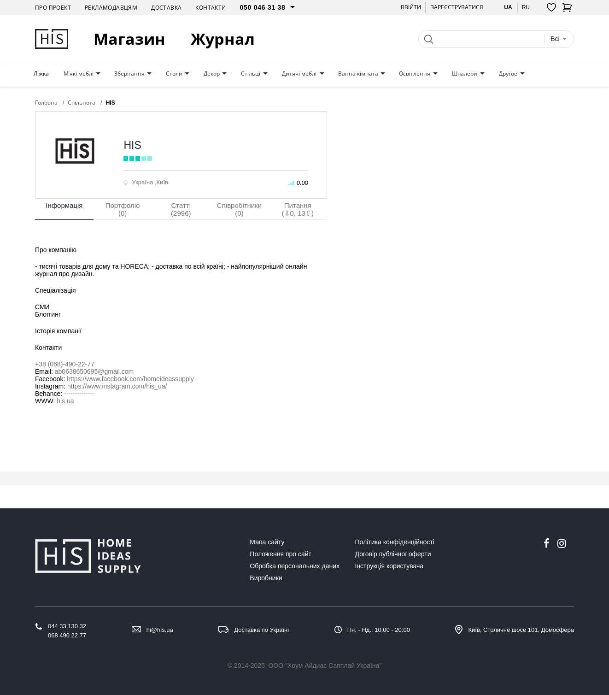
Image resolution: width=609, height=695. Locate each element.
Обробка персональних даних (295, 566)
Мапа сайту (267, 542)
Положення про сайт (280, 554)
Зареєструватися (457, 7)
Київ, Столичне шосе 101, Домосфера (521, 629)
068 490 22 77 (67, 635)
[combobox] (558, 39)
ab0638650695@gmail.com (94, 371)
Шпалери (464, 73)
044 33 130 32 (67, 626)
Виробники (266, 578)
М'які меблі (79, 73)
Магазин (129, 39)
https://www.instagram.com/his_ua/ (117, 386)
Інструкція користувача (389, 566)
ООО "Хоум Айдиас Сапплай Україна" (325, 665)
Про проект (53, 8)
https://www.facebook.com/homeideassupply (130, 379)
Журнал (223, 39)
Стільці (250, 73)
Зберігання (129, 73)
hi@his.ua (159, 629)
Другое (508, 73)
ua (508, 7)
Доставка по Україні (261, 629)
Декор (212, 73)
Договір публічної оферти (393, 554)
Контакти (210, 8)
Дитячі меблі (299, 73)
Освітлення (414, 73)
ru (526, 7)
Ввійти (411, 7)
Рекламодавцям (111, 8)
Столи (174, 73)
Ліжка (41, 73)
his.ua (65, 401)
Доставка (166, 8)
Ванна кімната (358, 73)
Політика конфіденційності (394, 542)
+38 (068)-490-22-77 (64, 364)
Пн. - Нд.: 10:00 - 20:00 (378, 629)
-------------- (79, 393)
